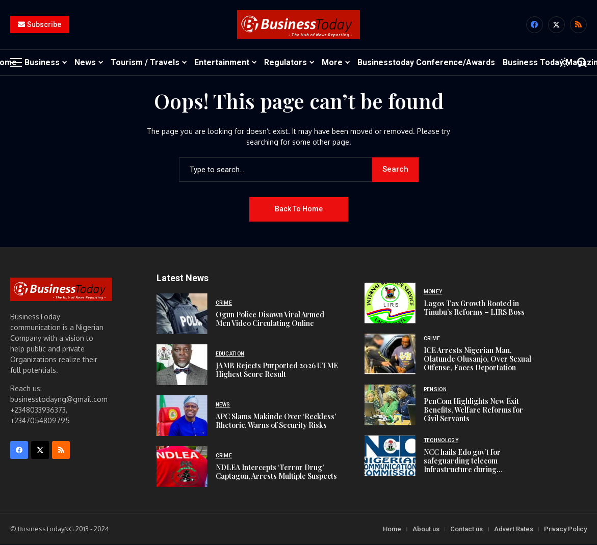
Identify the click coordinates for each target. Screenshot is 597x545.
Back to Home (299, 209)
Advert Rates (513, 529)
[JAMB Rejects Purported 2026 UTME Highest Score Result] (182, 365)
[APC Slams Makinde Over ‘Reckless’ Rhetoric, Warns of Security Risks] (182, 416)
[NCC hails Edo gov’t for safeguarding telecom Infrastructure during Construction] (390, 456)
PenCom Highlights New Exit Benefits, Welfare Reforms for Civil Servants (473, 410)
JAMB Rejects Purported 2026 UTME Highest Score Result (277, 370)
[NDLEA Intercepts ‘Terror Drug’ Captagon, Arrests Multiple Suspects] (182, 467)
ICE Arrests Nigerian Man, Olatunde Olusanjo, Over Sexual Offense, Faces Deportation (477, 359)
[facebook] (534, 25)
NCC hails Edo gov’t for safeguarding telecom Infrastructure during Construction (462, 465)
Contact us (466, 529)
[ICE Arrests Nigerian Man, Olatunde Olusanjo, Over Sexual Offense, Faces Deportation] (390, 354)
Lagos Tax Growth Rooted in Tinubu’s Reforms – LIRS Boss (474, 308)
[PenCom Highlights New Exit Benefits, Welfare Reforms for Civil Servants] (390, 405)
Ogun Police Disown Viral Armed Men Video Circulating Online (270, 319)
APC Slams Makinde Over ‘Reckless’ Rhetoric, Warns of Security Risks (276, 421)
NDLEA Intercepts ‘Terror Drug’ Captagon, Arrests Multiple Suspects (276, 472)
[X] (556, 25)
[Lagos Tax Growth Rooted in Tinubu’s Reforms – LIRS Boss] (390, 303)
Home (392, 529)
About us (425, 529)
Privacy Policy (565, 529)
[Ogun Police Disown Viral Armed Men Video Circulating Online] (182, 314)
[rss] (578, 25)
